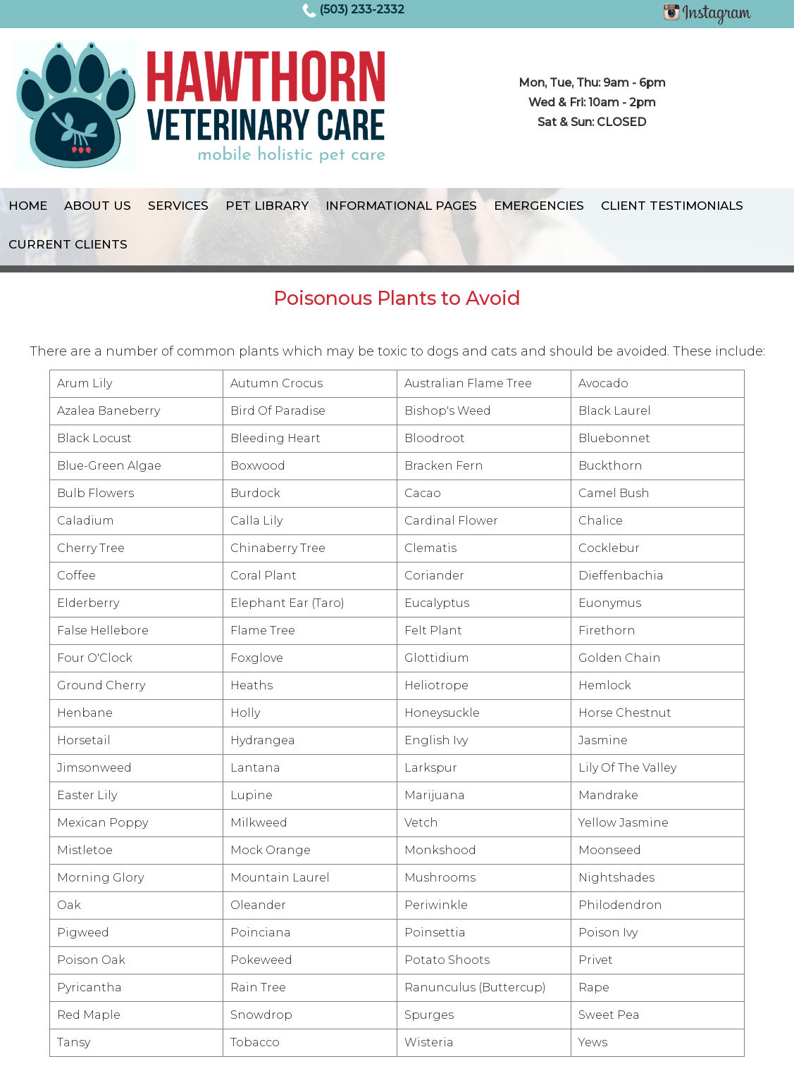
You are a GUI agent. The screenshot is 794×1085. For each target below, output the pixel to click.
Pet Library (267, 206)
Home (27, 206)
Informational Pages (401, 206)
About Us (97, 206)
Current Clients (68, 244)
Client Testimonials (672, 206)
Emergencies (539, 206)
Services (178, 206)
